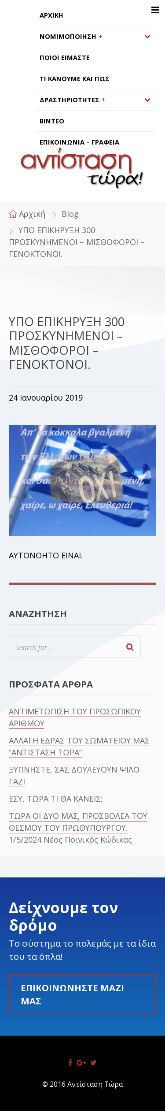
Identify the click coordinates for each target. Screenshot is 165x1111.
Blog (70, 213)
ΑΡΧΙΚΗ (51, 15)
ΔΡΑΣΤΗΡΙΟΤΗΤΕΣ (69, 100)
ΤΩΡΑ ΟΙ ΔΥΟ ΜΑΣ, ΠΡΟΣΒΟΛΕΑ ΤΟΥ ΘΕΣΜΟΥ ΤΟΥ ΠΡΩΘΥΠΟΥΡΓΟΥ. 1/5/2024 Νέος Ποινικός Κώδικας (78, 827)
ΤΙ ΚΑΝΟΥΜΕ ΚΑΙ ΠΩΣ (75, 78)
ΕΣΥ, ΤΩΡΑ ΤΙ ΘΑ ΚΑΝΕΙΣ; (56, 798)
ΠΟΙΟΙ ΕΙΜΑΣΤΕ (65, 57)
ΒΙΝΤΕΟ (52, 121)
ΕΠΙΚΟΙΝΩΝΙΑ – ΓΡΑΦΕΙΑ (79, 142)
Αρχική (32, 213)
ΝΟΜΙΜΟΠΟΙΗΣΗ (68, 36)
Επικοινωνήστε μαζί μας (72, 994)
